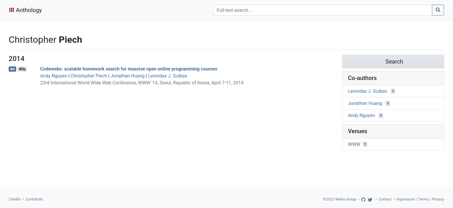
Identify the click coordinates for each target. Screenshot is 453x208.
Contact (385, 199)
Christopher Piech (88, 76)
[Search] (322, 10)
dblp (22, 69)
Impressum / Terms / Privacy (420, 199)
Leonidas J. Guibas (167, 76)
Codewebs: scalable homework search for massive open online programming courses (128, 69)
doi (12, 69)
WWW (354, 144)
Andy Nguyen (53, 76)
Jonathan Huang (128, 76)
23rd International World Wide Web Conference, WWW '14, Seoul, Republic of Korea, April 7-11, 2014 (142, 83)
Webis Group (345, 199)
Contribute (34, 199)
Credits (15, 199)
